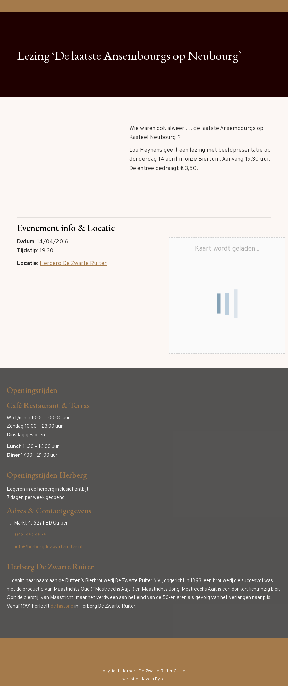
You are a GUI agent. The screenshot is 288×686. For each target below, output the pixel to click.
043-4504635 (31, 535)
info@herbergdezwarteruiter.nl (48, 547)
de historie (62, 606)
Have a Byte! (153, 679)
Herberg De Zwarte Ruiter (73, 263)
